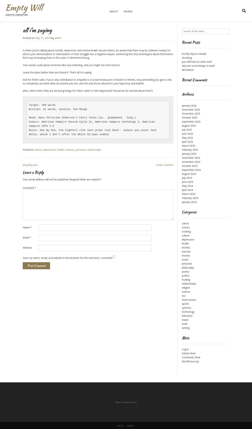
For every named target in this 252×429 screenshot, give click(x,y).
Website (27, 247)
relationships (94, 149)
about (114, 11)
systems (186, 307)
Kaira (134, 402)
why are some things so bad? (198, 65)
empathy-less (30, 165)
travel (185, 319)
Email (27, 237)
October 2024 (189, 165)
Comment (29, 187)
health (60, 149)
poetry (185, 271)
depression (49, 149)
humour (69, 149)
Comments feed (191, 357)
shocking (187, 57)
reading (186, 279)
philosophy (188, 267)
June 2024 (187, 182)
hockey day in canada (194, 53)
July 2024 (187, 177)
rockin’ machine (164, 165)
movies (186, 255)
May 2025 (187, 137)
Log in (185, 349)
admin (58, 38)
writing (185, 327)
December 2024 (191, 157)
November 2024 (191, 161)
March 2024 (188, 194)
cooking (186, 231)
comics (186, 227)
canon (185, 223)
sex (184, 295)
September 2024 (191, 169)
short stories (189, 299)
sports (185, 303)
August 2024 (189, 173)
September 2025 (191, 121)
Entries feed (188, 353)
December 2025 (191, 109)
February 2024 (190, 198)
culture (38, 149)
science (186, 291)
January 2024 (189, 202)
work (184, 323)
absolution (188, 69)
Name (27, 227)
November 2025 (191, 113)
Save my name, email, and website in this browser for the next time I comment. (68, 257)
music (185, 259)
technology (188, 311)
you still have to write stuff (197, 61)
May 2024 (187, 186)
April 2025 (187, 141)
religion (186, 287)
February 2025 (190, 149)
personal (81, 149)
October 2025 (189, 117)
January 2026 (189, 105)
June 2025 (187, 133)
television (187, 315)
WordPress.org (190, 361)
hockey (186, 247)
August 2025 (189, 125)
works (128, 11)
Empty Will (24, 7)
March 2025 (188, 145)
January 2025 (189, 153)
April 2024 (187, 190)
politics (186, 275)
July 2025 (187, 129)
